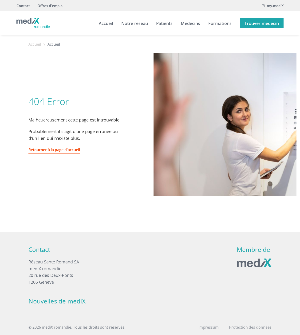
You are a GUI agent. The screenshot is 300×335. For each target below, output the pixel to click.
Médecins (190, 23)
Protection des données (250, 327)
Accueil (106, 23)
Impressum (208, 327)
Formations (220, 23)
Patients (164, 23)
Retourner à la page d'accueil (54, 149)
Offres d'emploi (50, 5)
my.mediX (272, 5)
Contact (23, 5)
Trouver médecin (262, 23)
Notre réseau (134, 23)
